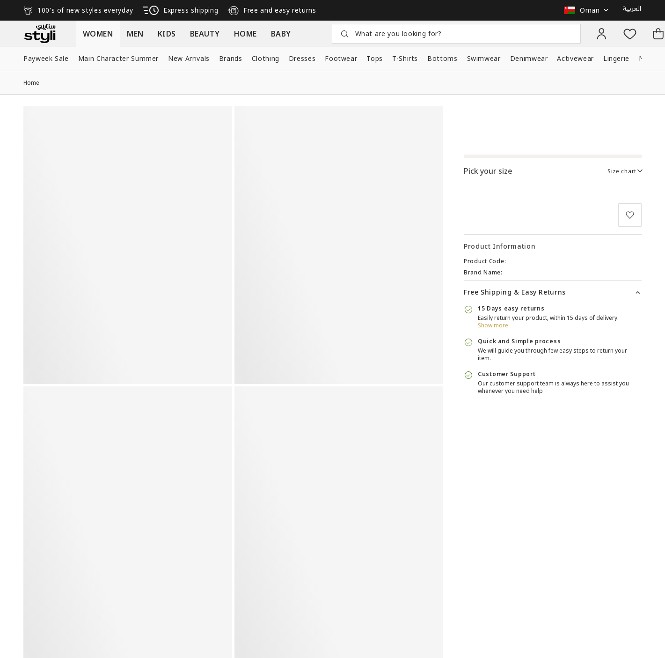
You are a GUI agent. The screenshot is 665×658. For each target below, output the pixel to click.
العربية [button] (632, 9)
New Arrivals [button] (189, 58)
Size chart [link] (621, 171)
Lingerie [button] (616, 58)
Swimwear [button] (484, 58)
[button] (589, 10)
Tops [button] (374, 58)
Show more (493, 325)
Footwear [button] (341, 58)
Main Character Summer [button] (118, 58)
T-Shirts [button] (405, 58)
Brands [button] (230, 58)
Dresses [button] (302, 58)
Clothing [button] (265, 58)
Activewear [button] (575, 58)
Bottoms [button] (442, 58)
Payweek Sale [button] (46, 58)
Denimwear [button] (529, 58)
